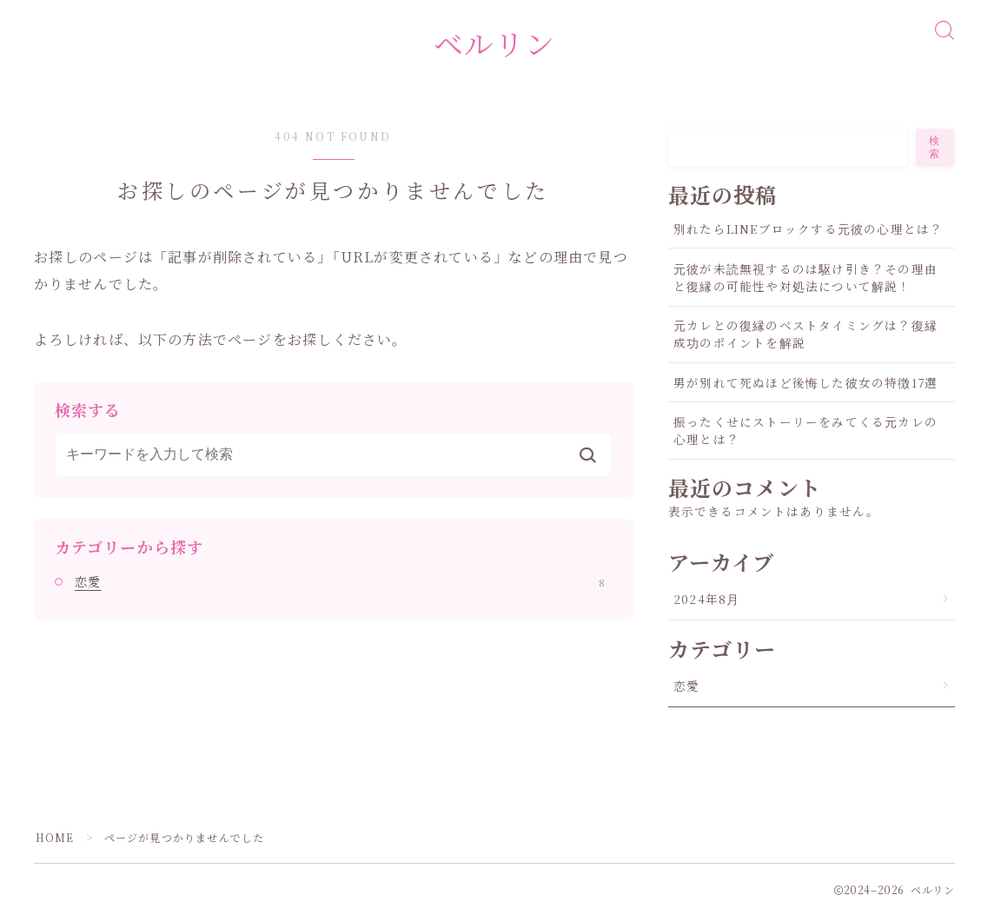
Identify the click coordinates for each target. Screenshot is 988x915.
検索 (936, 147)
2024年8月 (706, 598)
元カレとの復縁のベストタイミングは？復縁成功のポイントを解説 (805, 333)
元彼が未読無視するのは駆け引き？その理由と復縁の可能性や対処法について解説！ (805, 277)
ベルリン (494, 43)
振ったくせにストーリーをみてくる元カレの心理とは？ (805, 430)
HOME (55, 837)
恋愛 (340, 581)
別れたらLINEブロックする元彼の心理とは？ (808, 228)
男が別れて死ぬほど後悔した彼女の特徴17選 (805, 382)
